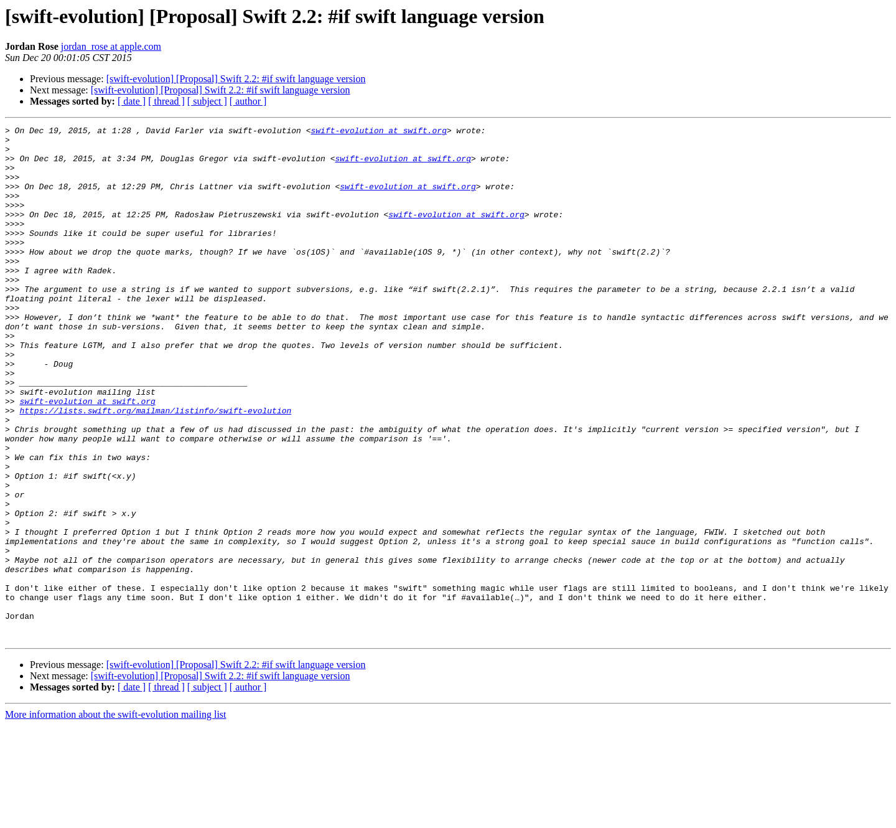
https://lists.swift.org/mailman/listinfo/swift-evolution (155, 468)
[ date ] (132, 101)
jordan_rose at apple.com (111, 46)
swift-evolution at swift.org (378, 132)
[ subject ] (207, 101)
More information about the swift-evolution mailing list (115, 817)
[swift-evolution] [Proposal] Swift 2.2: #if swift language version (236, 78)
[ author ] (248, 101)
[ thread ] (166, 101)
